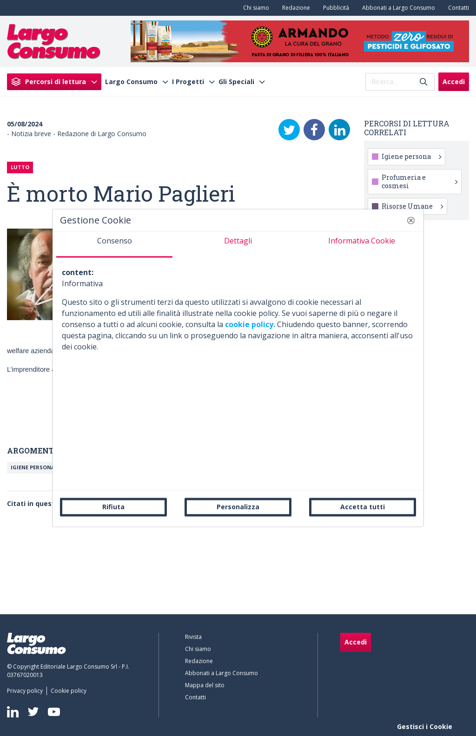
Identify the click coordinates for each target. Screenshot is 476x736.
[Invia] (423, 81)
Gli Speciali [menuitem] (236, 82)
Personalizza (238, 506)
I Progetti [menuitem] (188, 82)
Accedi (454, 81)
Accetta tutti (362, 506)
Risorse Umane (412, 206)
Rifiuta (113, 506)
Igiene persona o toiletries (52, 467)
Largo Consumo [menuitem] (131, 82)
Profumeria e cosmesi (419, 181)
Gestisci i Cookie (424, 726)
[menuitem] (254, 8)
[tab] (114, 244)
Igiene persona (411, 156)
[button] (410, 220)
